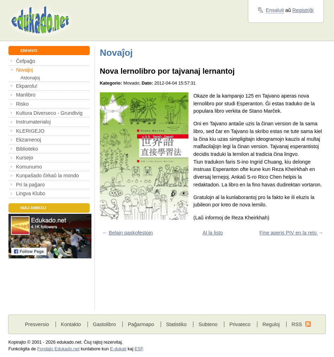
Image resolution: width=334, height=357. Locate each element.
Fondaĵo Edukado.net (58, 348)
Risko (22, 104)
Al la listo (213, 233)
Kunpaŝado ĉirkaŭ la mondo (47, 175)
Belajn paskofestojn (131, 233)
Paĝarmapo (141, 324)
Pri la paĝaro (30, 184)
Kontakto (71, 324)
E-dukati (118, 348)
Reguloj (271, 324)
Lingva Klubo (30, 193)
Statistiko (176, 324)
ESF (139, 348)
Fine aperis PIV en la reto (288, 233)
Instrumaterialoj (33, 122)
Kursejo (24, 157)
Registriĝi (303, 10)
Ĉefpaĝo (25, 61)
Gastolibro (104, 324)
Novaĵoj (24, 70)
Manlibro (25, 95)
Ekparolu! (26, 86)
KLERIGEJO (30, 131)
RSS (296, 324)
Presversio (37, 324)
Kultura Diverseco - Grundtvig (49, 113)
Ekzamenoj (28, 140)
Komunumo (29, 167)
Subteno (208, 324)
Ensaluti (275, 10)
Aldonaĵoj (30, 77)
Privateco (239, 324)
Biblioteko (27, 149)
